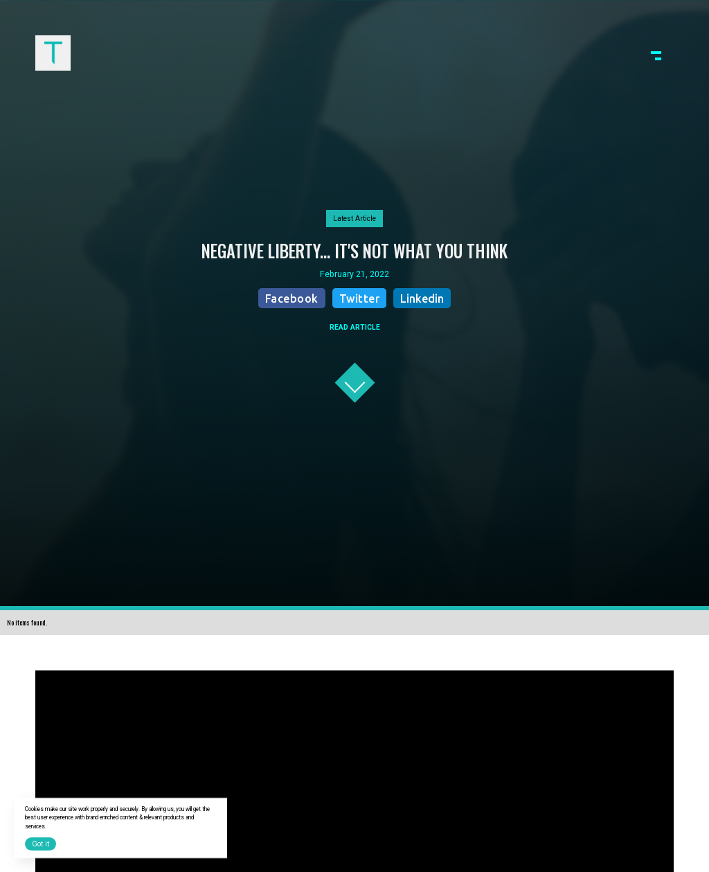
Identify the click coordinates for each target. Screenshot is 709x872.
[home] (53, 53)
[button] (656, 53)
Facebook (291, 298)
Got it (40, 843)
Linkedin (422, 298)
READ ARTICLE (355, 327)
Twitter (359, 298)
